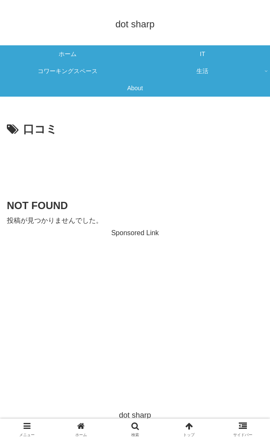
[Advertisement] (135, 165)
